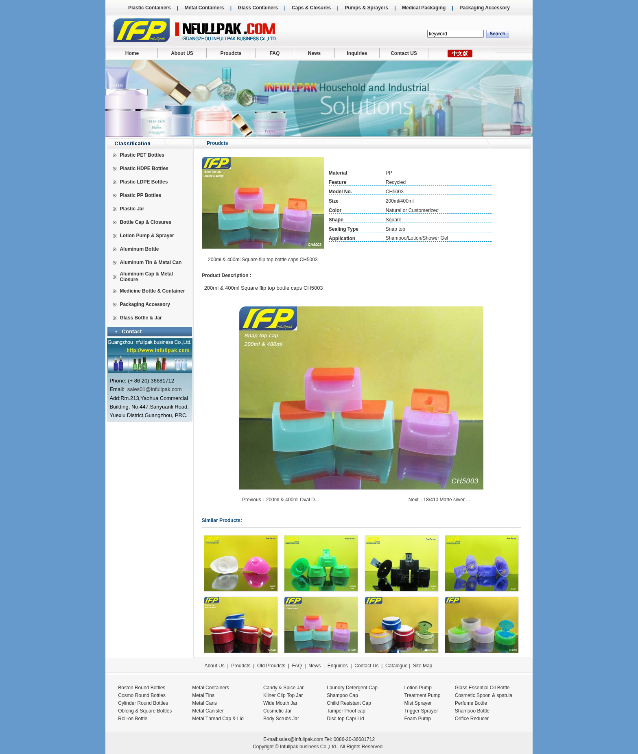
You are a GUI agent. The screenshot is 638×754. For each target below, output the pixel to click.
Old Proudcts (271, 666)
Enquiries (336, 666)
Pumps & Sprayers (366, 8)
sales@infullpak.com (300, 739)
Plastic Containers (149, 8)
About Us (214, 666)
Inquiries (357, 53)
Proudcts (230, 53)
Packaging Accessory (484, 8)
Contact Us (366, 666)
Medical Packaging (424, 8)
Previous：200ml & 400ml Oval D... (281, 500)
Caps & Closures (311, 8)
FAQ (275, 53)
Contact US (404, 53)
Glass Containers (258, 8)
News (314, 53)
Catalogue (396, 666)
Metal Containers (204, 8)
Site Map (422, 666)
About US (182, 53)
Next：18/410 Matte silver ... (440, 500)
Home (132, 53)
